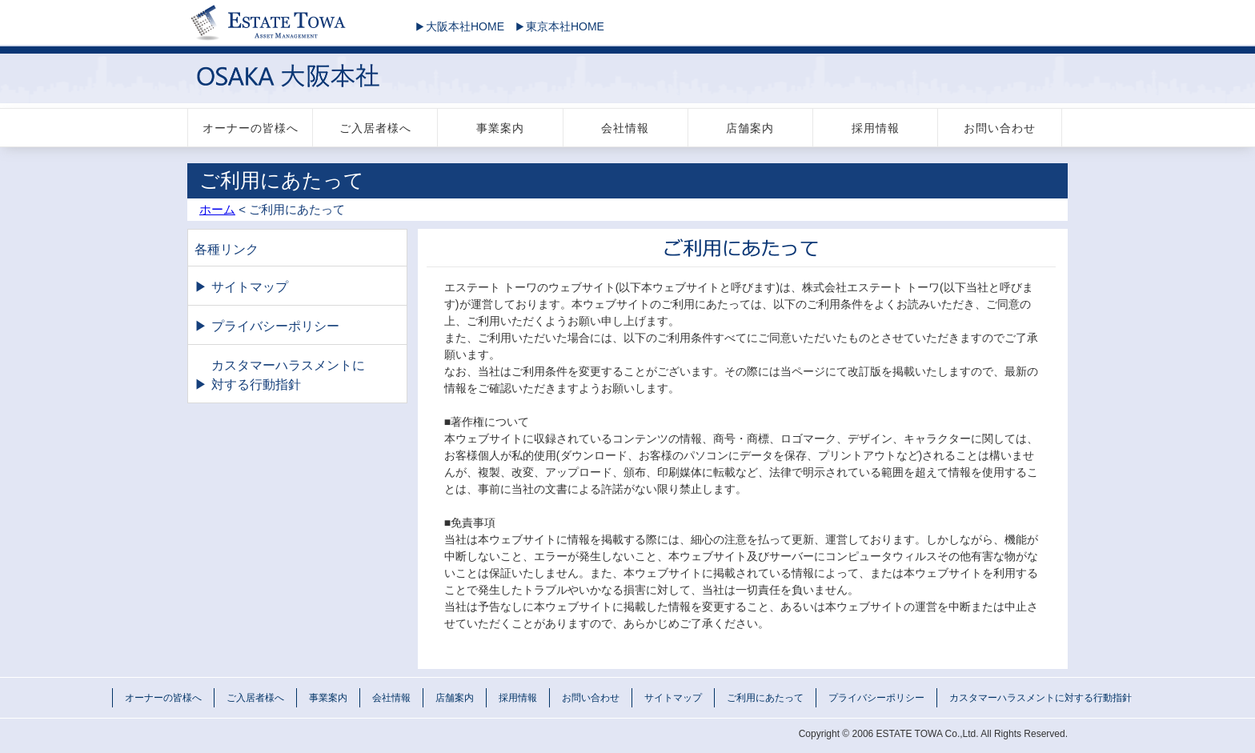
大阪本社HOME (455, 26)
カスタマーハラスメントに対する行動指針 (288, 374)
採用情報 (876, 128)
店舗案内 (750, 128)
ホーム (217, 209)
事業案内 (500, 128)
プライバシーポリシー (275, 326)
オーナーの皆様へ (250, 128)
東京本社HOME (555, 26)
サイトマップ (249, 287)
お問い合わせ (1000, 128)
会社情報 (625, 128)
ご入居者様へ (375, 128)
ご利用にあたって (765, 697)
